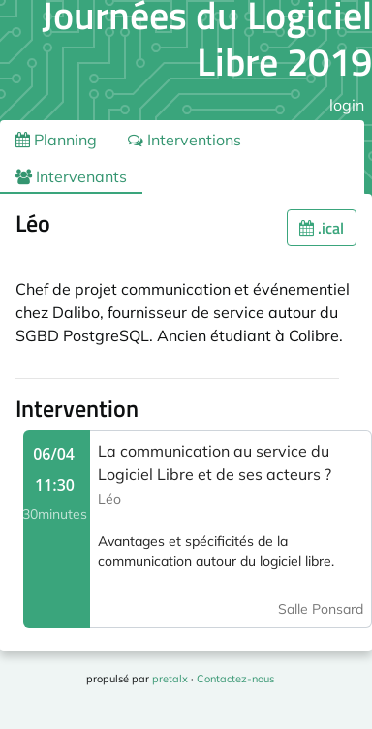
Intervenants (71, 176)
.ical (321, 227)
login (346, 104)
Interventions (184, 139)
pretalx (170, 678)
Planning (56, 139)
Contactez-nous (235, 678)
